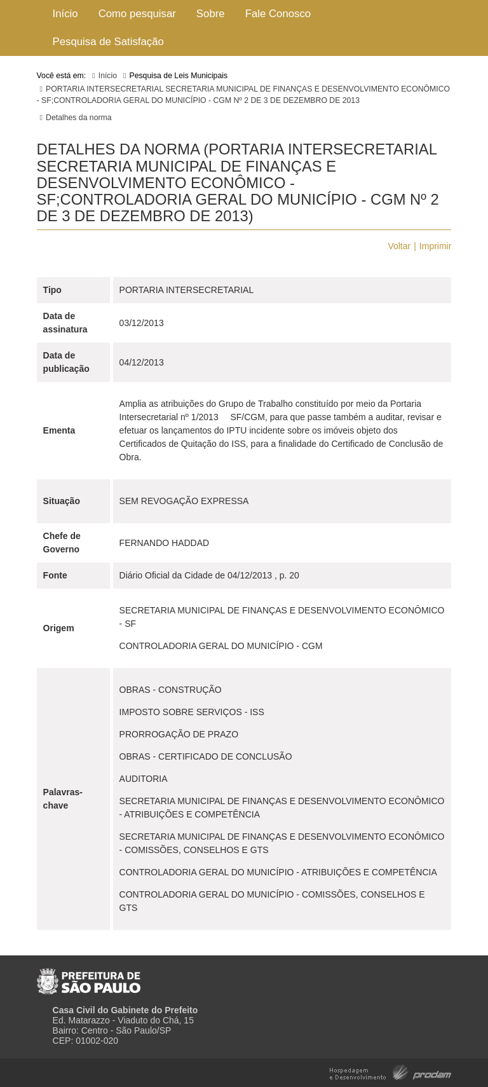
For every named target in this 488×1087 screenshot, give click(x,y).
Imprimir (435, 246)
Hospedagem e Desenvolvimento (390, 1071)
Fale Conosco (278, 14)
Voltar (399, 246)
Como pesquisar (137, 14)
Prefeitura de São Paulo (88, 976)
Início (65, 14)
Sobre (210, 14)
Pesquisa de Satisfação (108, 42)
